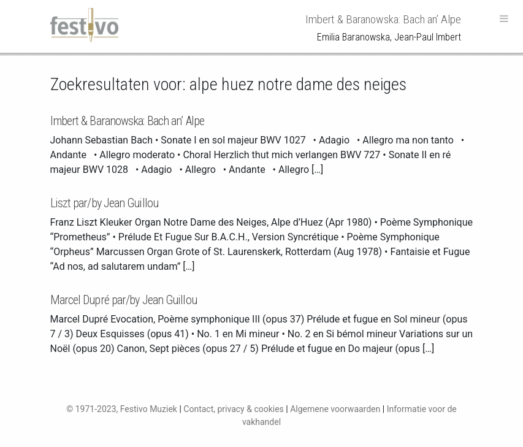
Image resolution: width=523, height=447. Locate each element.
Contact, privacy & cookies (233, 409)
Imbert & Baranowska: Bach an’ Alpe (127, 120)
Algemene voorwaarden (335, 409)
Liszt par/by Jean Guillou (104, 203)
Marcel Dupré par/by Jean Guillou (123, 299)
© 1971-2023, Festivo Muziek (121, 409)
